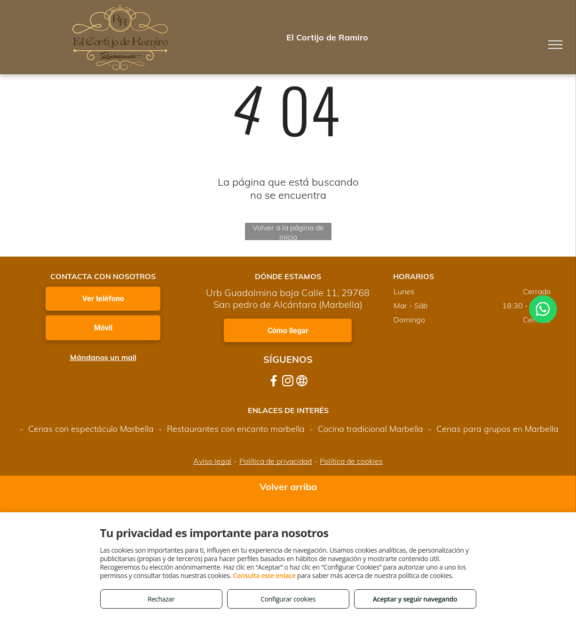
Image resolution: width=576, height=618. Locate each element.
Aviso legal (212, 461)
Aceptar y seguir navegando (415, 599)
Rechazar (161, 599)
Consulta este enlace (264, 575)
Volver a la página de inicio (288, 231)
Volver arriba (288, 487)
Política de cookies (351, 461)
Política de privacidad (275, 461)
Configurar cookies (288, 599)
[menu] (555, 44)
